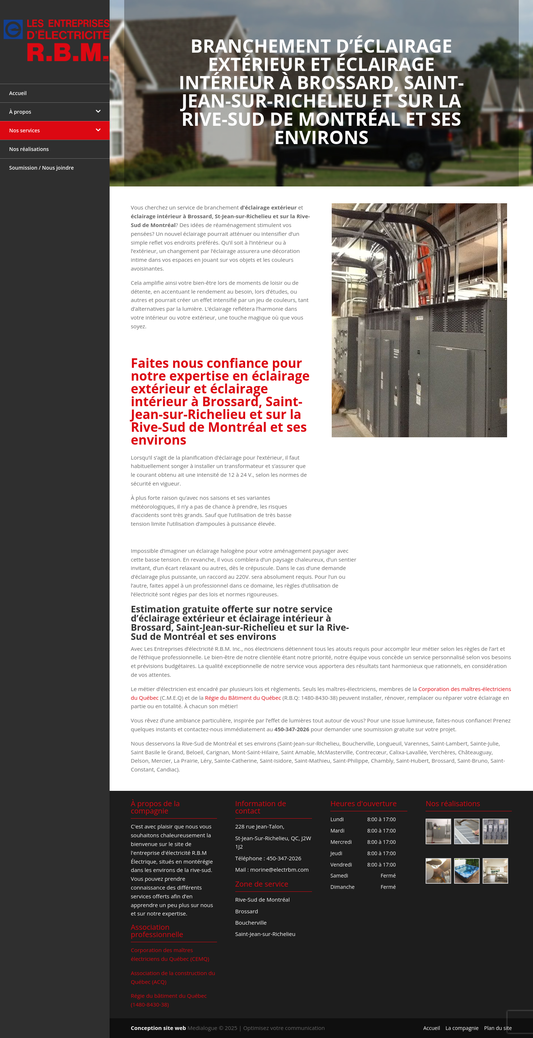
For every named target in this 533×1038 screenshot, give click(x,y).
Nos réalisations (29, 143)
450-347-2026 (283, 858)
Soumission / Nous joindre (41, 162)
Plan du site (498, 1027)
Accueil (18, 87)
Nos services (24, 125)
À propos (20, 106)
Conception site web (158, 1027)
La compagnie (462, 1027)
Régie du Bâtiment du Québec (243, 697)
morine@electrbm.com (279, 869)
